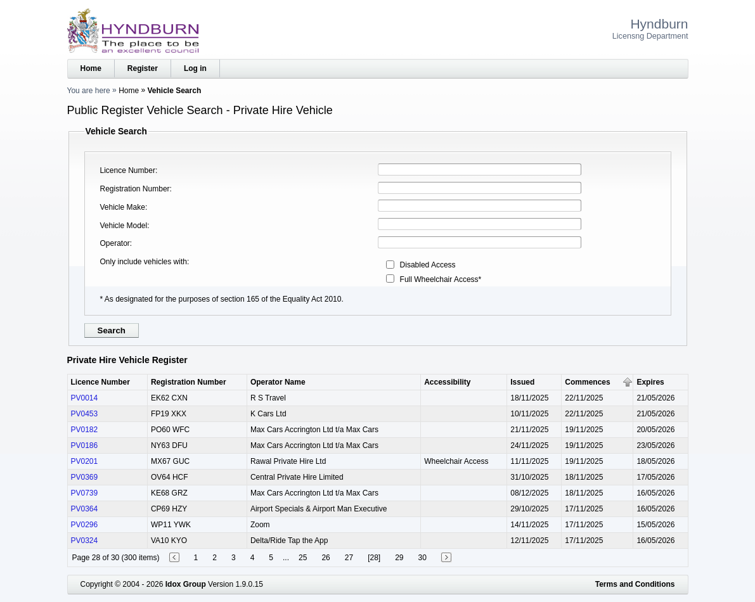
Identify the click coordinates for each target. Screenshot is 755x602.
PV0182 (84, 429)
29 (399, 557)
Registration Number (135, 188)
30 (422, 557)
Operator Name (278, 382)
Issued (522, 382)
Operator (115, 243)
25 (303, 557)
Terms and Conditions (635, 584)
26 (325, 557)
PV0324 (84, 540)
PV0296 (84, 524)
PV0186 (84, 445)
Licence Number (127, 170)
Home (91, 68)
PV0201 (84, 461)
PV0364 (84, 508)
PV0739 (84, 493)
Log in (195, 68)
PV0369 (84, 477)
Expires (650, 382)
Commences (587, 382)
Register (142, 68)
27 (349, 557)
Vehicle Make (122, 207)
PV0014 (84, 398)
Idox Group (185, 584)
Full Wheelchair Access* (441, 279)
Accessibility (447, 382)
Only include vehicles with (143, 261)
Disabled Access (428, 264)
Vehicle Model (124, 225)
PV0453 (84, 413)
